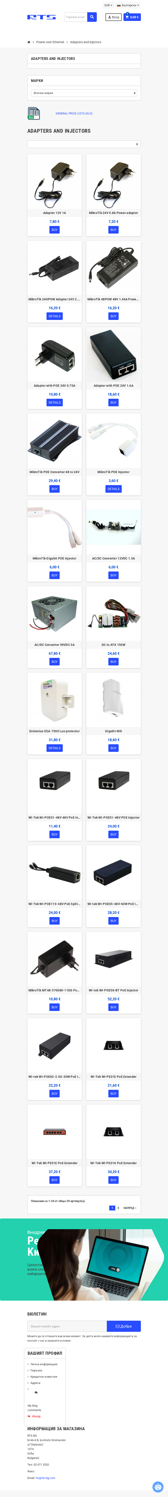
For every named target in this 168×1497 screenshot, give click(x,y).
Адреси (35, 1383)
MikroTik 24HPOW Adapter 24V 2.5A (54, 299)
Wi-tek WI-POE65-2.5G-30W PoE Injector (54, 1076)
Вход (113, 17)
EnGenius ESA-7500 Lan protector (54, 731)
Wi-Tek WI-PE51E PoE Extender (55, 1163)
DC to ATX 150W (113, 645)
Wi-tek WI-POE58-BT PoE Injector (113, 990)
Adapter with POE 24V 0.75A (54, 385)
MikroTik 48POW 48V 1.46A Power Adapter (113, 299)
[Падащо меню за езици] (128, 5)
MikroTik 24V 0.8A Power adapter (113, 213)
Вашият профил (45, 1353)
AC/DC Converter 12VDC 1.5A (113, 558)
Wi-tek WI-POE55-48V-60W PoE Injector (113, 904)
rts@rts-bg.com (45, 1478)
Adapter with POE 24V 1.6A (113, 385)
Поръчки (36, 1370)
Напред (130, 1208)
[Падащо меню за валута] (108, 5)
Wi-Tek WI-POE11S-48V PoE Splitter (54, 904)
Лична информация (43, 1364)
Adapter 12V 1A (54, 213)
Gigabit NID (113, 731)
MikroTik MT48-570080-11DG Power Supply (54, 990)
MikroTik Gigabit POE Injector (54, 558)
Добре (124, 1326)
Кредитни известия (43, 1376)
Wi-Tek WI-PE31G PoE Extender (113, 1163)
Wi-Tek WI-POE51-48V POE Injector (113, 817)
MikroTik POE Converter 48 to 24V (54, 472)
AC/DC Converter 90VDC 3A (54, 645)
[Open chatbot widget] (158, 1487)
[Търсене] (80, 17)
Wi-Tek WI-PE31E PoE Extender (114, 1076)
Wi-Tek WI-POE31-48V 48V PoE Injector (54, 817)
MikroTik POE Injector (113, 472)
